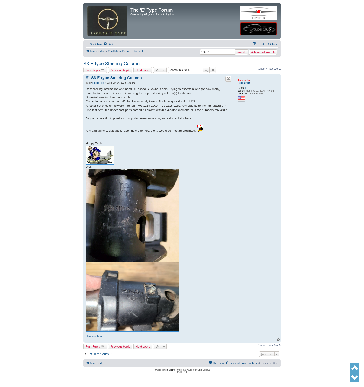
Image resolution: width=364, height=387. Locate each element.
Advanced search (263, 52)
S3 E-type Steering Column (111, 63)
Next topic (143, 70)
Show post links (94, 336)
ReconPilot (244, 83)
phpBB (169, 369)
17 (246, 88)
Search (241, 52)
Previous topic (120, 70)
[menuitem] (108, 44)
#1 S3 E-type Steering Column (114, 78)
